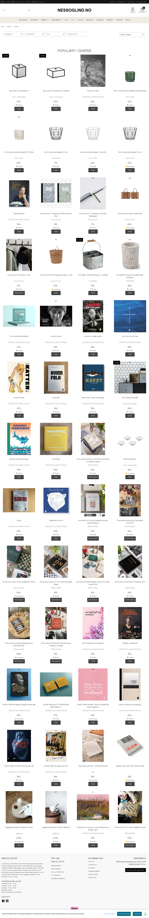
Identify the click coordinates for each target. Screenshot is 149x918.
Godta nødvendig (123, 914)
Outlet (80, 20)
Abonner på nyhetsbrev (136, 870)
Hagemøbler (56, 20)
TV (72, 20)
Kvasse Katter (19, 398)
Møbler (44, 20)
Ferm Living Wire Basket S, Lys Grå (93, 152)
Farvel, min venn (93, 91)
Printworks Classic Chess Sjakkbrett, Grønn (19, 582)
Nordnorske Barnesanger (19, 459)
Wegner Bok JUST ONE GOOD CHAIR (130, 766)
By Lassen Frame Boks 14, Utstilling (56, 91)
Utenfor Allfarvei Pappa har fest (56, 766)
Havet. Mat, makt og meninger (93, 398)
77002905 (57, 875)
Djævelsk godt (19, 214)
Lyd (66, 20)
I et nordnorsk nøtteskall (19, 336)
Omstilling (56, 459)
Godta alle (137, 914)
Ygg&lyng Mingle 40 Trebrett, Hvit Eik (19, 827)
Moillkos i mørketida (130, 643)
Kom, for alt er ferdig (130, 336)
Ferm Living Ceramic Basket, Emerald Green (130, 91)
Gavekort (90, 20)
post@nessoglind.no (58, 878)
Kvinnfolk (56, 398)
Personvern (92, 877)
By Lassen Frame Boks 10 (19, 91)
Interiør (34, 20)
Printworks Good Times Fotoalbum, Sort (130, 582)
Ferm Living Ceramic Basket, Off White (19, 152)
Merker (110, 20)
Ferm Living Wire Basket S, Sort (130, 152)
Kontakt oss (121, 2)
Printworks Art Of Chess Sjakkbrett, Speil (130, 827)
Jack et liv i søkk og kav (93, 336)
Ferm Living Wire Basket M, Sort (56, 152)
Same (19, 520)
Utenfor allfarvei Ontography (130, 705)
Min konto (130, 2)
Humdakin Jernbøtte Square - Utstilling (93, 275)
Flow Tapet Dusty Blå (130, 398)
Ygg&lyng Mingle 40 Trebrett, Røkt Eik (56, 827)
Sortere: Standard (126, 34)
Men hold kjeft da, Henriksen (93, 643)
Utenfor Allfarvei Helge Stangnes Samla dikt (18, 705)
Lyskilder (99, 20)
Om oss (112, 2)
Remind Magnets (130, 459)
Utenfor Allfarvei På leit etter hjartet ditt (19, 766)
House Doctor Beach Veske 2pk (130, 214)
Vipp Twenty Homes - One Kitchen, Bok (93, 766)
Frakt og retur (141, 2)
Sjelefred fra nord (56, 520)
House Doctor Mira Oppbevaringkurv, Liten (56, 275)
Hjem (2, 26)
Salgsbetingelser (94, 871)
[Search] (16, 10)
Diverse (15, 26)
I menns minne (56, 336)
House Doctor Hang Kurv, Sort (19, 275)
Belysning (23, 20)
